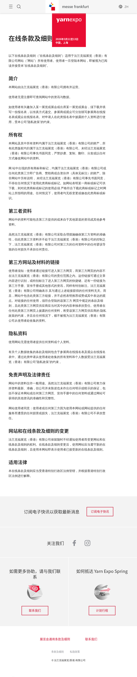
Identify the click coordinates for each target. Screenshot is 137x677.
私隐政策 (75, 651)
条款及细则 (57, 651)
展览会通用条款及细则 (55, 639)
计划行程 (102, 610)
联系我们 (35, 610)
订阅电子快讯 (100, 511)
